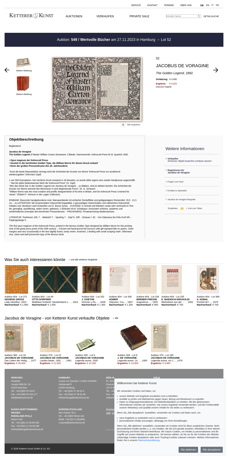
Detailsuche (211, 16)
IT (212, 5)
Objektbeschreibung (26, 139)
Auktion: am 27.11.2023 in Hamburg (106, 40)
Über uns (186, 5)
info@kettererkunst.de (22, 397)
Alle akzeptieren (212, 449)
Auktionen (74, 16)
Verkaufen (105, 16)
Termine (169, 5)
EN (207, 5)
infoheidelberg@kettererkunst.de (27, 429)
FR (217, 5)
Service (136, 5)
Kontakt (152, 5)
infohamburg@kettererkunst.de (74, 397)
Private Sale (139, 16)
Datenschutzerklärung (148, 440)
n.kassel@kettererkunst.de (72, 422)
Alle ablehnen (188, 449)
